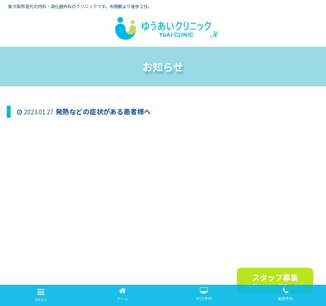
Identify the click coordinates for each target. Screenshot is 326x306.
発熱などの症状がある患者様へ (103, 111)
